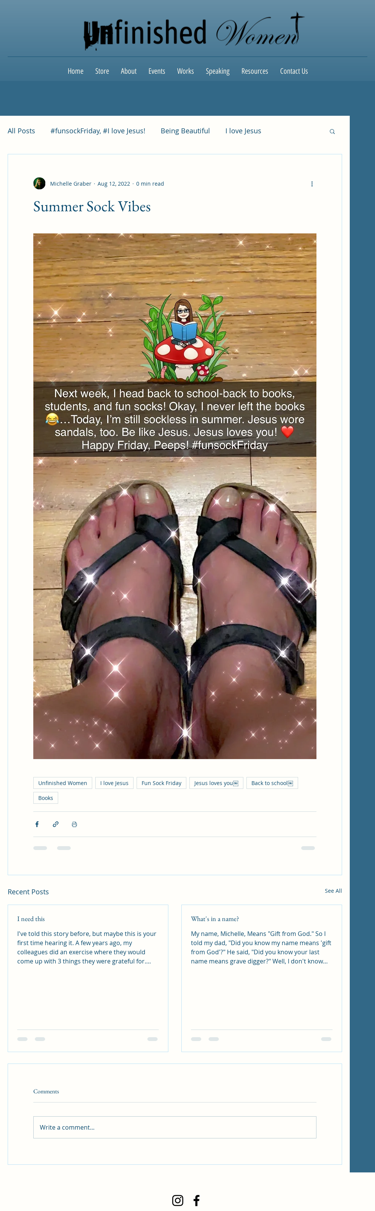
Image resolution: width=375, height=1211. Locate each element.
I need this (31, 918)
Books (45, 797)
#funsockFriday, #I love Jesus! (98, 130)
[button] (332, 131)
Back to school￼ (272, 783)
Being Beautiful (185, 130)
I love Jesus (243, 130)
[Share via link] (55, 824)
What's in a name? (215, 918)
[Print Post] (74, 824)
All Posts (21, 130)
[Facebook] (196, 1200)
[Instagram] (177, 1200)
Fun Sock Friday (161, 783)
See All (333, 890)
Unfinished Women (62, 783)
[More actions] (311, 183)
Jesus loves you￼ (216, 783)
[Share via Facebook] (37, 824)
